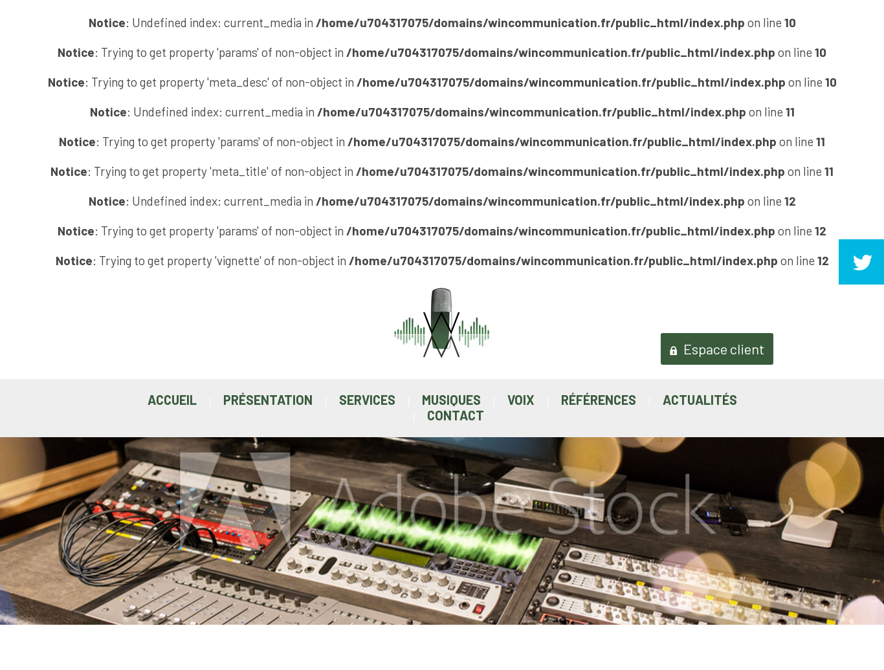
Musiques (451, 399)
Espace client (717, 348)
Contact (455, 415)
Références (598, 399)
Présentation (268, 399)
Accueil (172, 399)
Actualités (700, 399)
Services (367, 399)
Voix (521, 399)
